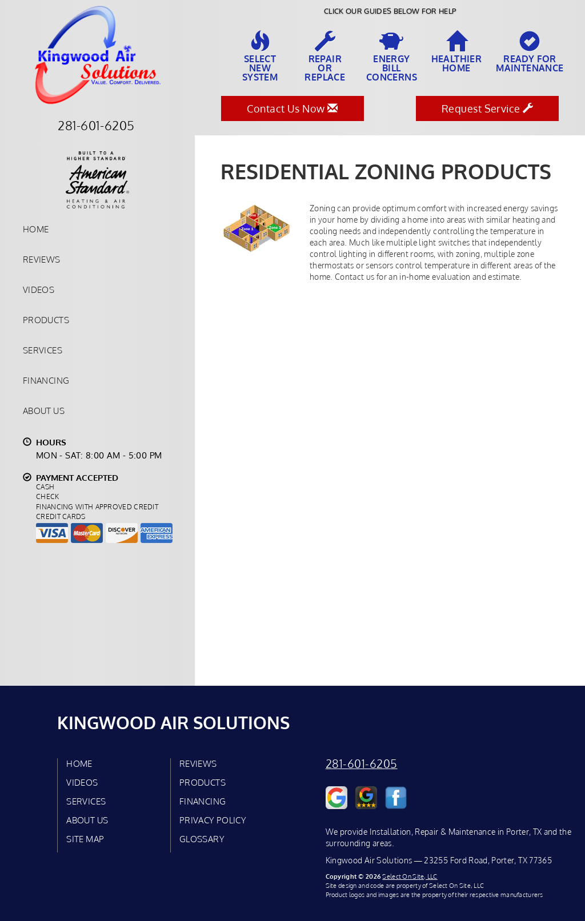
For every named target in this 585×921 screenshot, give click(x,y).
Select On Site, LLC (409, 876)
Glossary (202, 839)
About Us (44, 410)
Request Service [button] (488, 108)
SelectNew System (260, 56)
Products (46, 320)
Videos (38, 289)
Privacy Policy (212, 820)
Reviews (42, 259)
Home (36, 229)
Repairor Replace (325, 56)
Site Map (85, 839)
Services (42, 350)
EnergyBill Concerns (391, 56)
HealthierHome (456, 52)
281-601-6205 (362, 764)
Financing (46, 380)
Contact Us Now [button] (292, 108)
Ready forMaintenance (529, 52)
